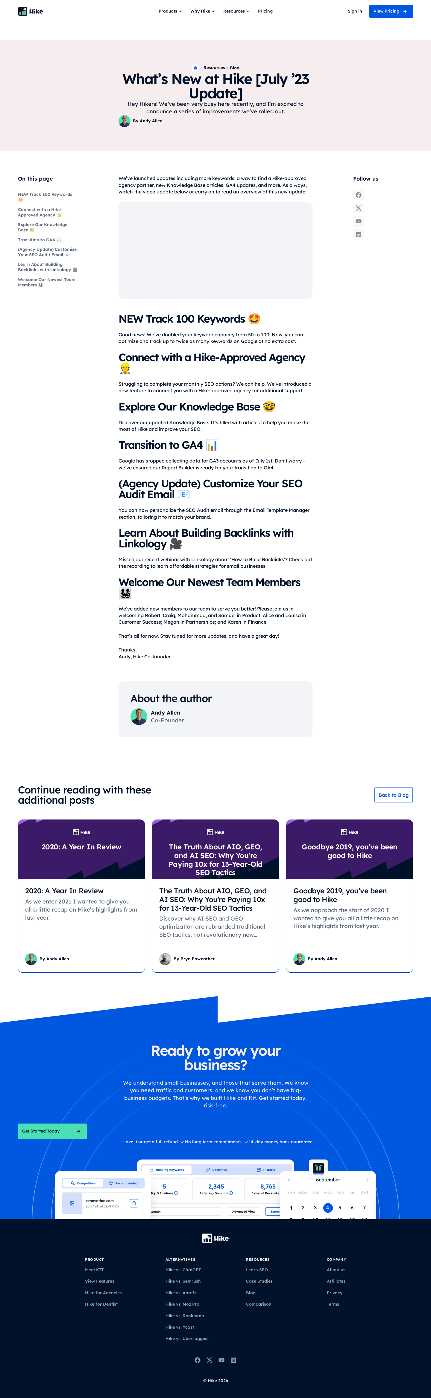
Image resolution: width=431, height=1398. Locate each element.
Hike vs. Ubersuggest (187, 1338)
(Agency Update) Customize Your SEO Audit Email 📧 (47, 252)
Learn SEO (257, 1269)
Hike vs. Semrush (183, 1281)
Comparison (258, 1304)
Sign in (355, 11)
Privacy (334, 1292)
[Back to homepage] (30, 11)
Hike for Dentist (101, 1304)
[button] (171, 11)
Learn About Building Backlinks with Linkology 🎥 (48, 267)
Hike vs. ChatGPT (183, 1269)
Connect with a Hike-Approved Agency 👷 (40, 212)
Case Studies (259, 1281)
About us (336, 1269)
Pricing (265, 11)
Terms (333, 1304)
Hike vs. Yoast (180, 1327)
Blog (234, 68)
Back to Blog (394, 795)
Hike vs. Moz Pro (182, 1304)
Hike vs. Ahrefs (181, 1292)
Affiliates (336, 1281)
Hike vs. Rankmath (185, 1315)
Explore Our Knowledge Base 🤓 (42, 227)
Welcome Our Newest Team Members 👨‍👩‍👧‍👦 (46, 282)
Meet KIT (94, 1269)
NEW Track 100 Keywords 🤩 (45, 197)
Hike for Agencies (103, 1292)
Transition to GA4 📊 (39, 239)
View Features (99, 1281)
